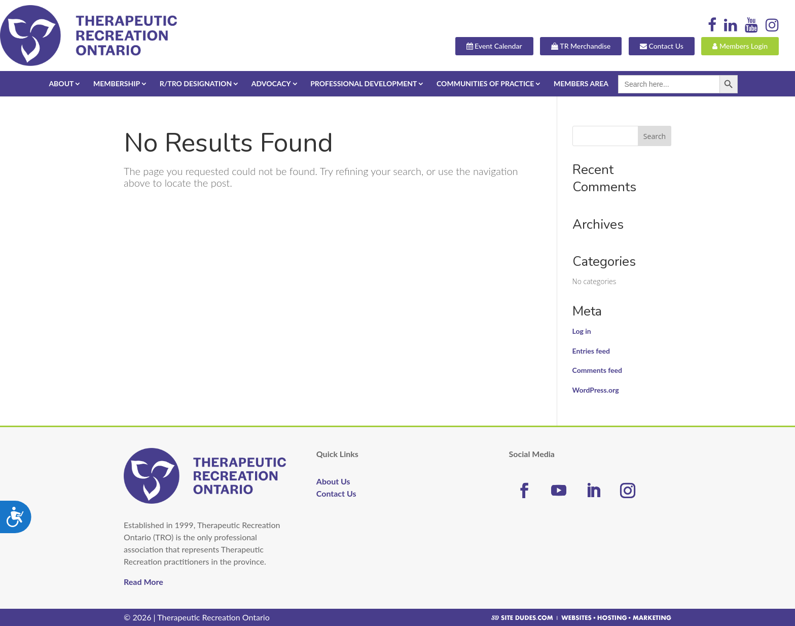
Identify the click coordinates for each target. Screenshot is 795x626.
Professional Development (363, 83)
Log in (581, 331)
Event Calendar (494, 47)
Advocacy (271, 83)
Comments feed (597, 370)
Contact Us (661, 47)
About (61, 83)
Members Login (740, 47)
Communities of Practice (485, 83)
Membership (116, 83)
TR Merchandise (580, 47)
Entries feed (591, 350)
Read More (143, 581)
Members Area (581, 83)
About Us (333, 481)
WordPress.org (595, 390)
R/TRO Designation (196, 83)
